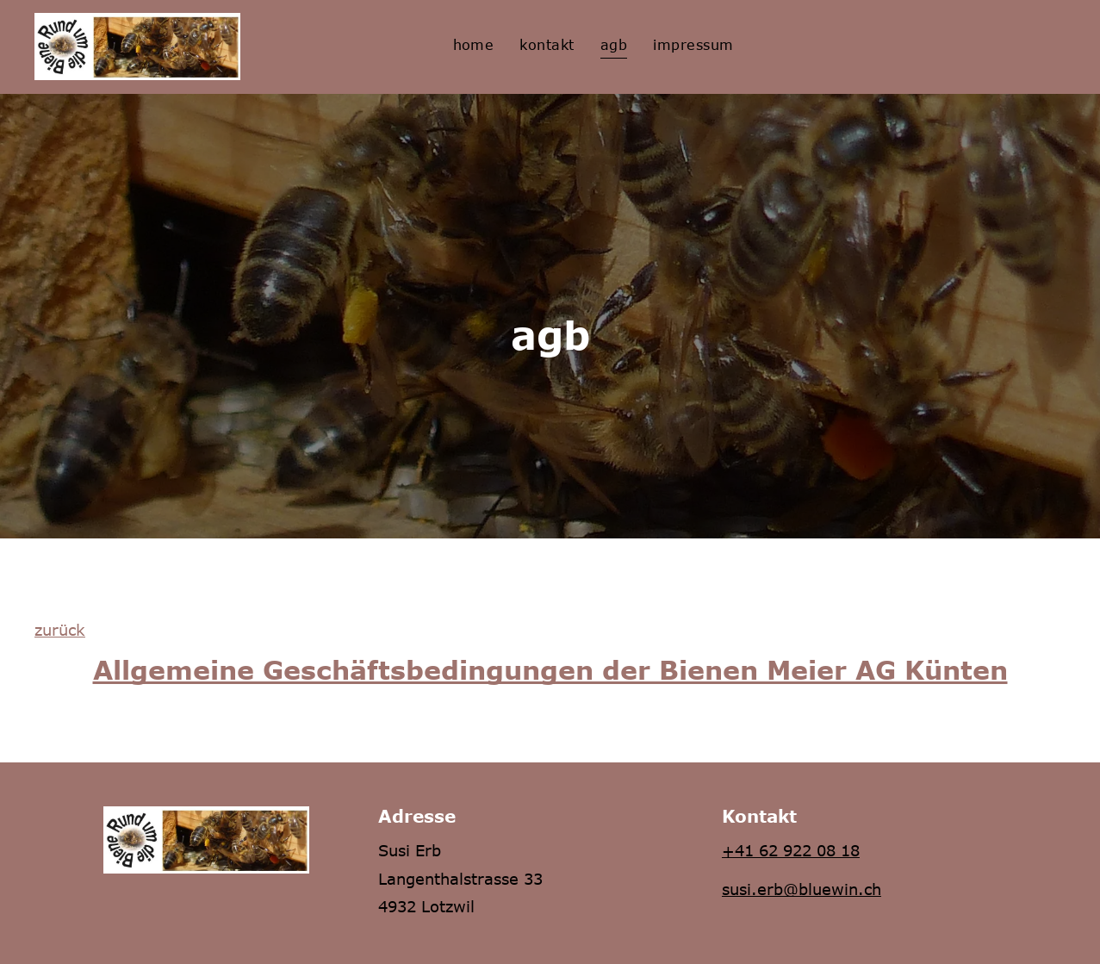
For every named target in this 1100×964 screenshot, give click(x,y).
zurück (59, 629)
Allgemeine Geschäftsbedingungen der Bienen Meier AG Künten (550, 669)
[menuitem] (473, 44)
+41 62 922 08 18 (791, 850)
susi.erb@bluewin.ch (801, 889)
